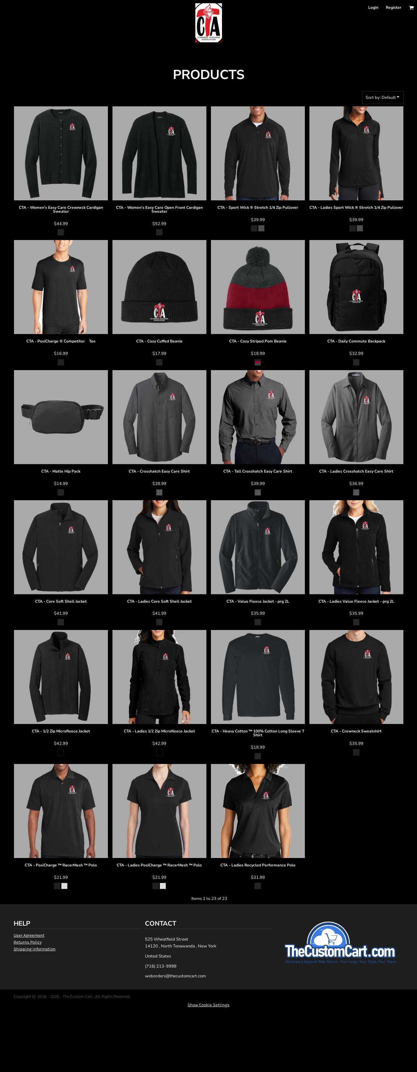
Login (373, 7)
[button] (411, 7)
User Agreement (29, 935)
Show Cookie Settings (208, 1004)
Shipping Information (35, 948)
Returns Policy (28, 942)
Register (393, 7)
